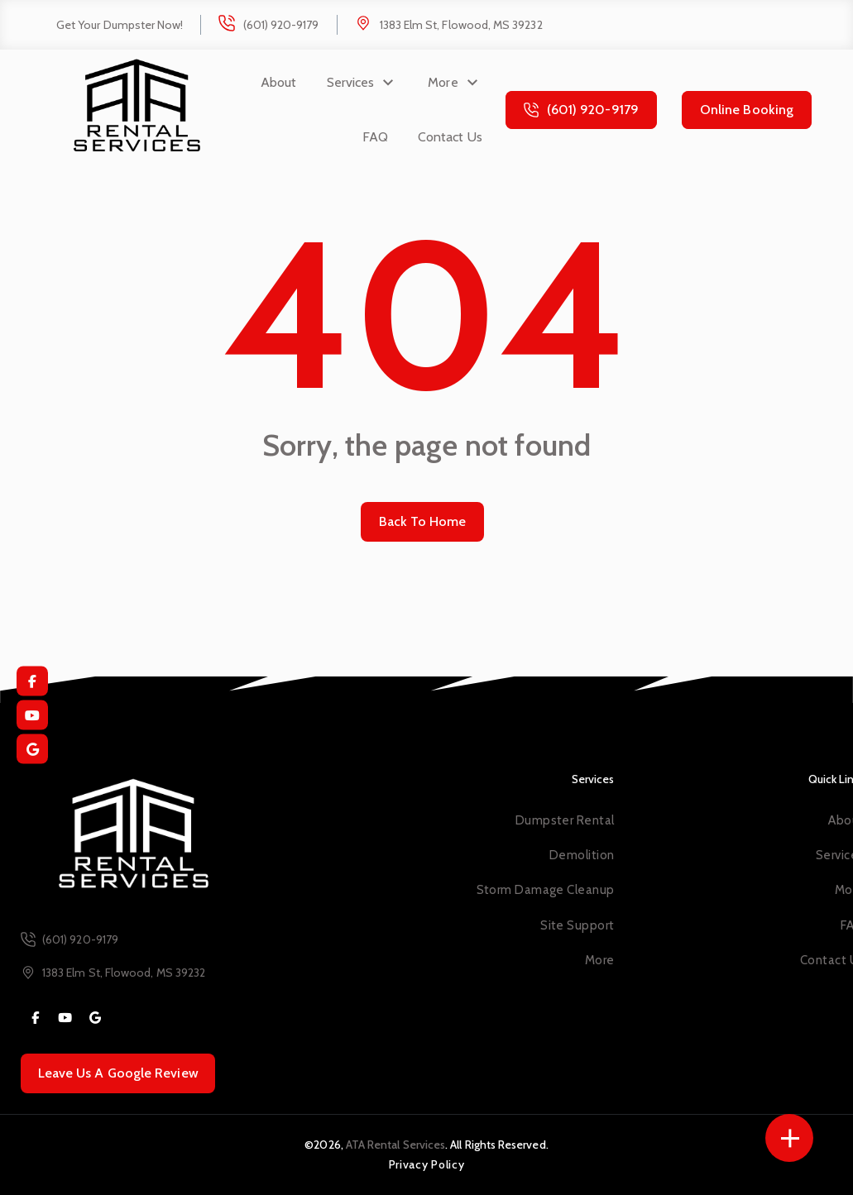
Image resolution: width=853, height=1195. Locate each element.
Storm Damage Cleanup (546, 889)
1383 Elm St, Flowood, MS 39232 (461, 24)
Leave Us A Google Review (118, 1073)
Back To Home (423, 521)
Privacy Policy (427, 1164)
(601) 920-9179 (281, 24)
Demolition (581, 855)
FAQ (375, 137)
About (278, 82)
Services (351, 82)
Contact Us (450, 137)
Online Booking (746, 109)
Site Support (577, 925)
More (443, 82)
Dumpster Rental (565, 820)
